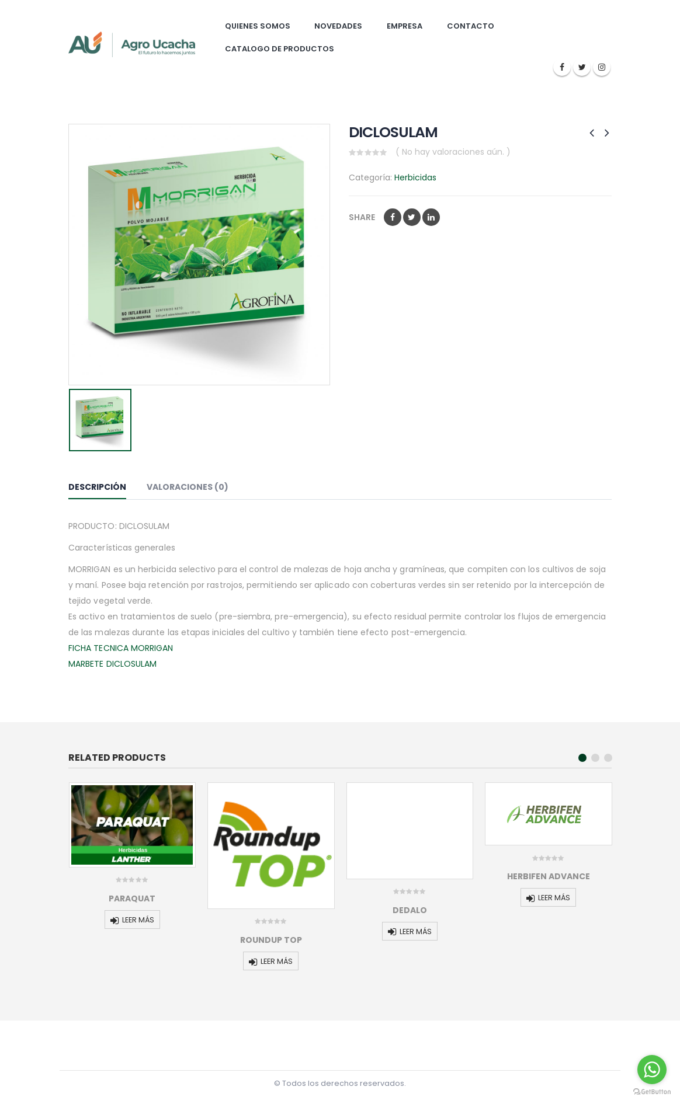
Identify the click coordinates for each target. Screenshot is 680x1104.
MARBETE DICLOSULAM (112, 664)
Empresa (404, 26)
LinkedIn (431, 217)
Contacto (470, 26)
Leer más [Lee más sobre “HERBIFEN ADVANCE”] (554, 898)
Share (362, 217)
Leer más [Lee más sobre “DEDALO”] (416, 931)
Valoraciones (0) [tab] (187, 487)
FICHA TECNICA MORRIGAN (121, 648)
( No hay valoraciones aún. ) (453, 152)
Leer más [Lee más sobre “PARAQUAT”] (138, 920)
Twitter (412, 217)
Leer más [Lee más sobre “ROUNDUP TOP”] (277, 961)
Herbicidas (415, 177)
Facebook (392, 217)
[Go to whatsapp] (652, 1069)
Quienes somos (257, 26)
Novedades (338, 26)
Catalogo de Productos (279, 48)
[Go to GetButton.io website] (652, 1092)
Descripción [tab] (97, 487)
